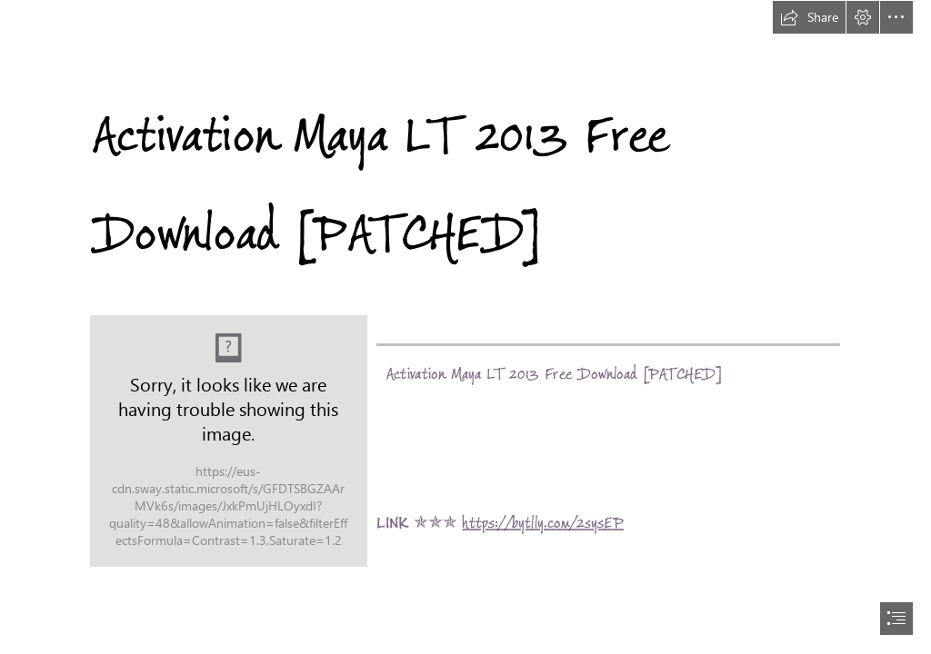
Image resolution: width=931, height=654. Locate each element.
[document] (465, 327)
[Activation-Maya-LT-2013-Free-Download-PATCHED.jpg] (228, 441)
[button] (809, 17)
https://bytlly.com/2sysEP (544, 522)
